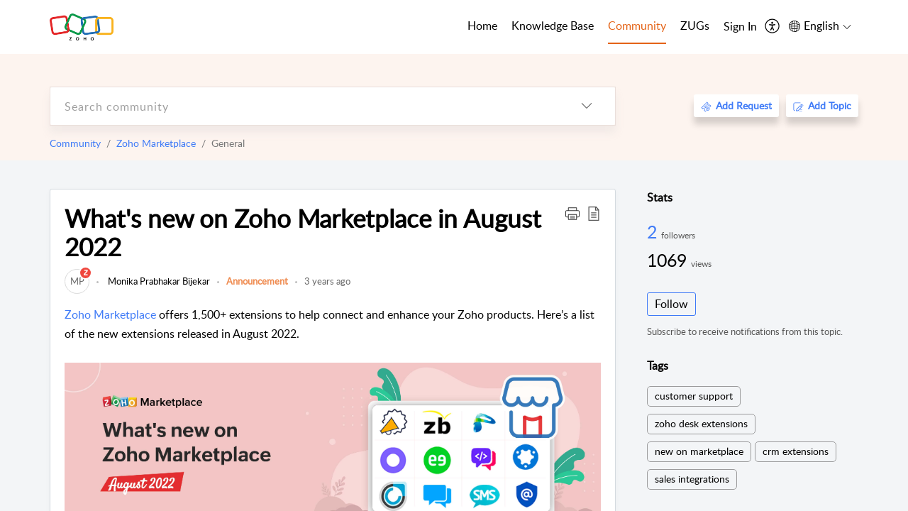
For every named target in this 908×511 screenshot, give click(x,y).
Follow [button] (671, 304)
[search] (304, 106)
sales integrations (692, 478)
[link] (77, 281)
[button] (572, 213)
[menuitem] (740, 27)
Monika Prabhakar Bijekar (158, 281)
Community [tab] (637, 25)
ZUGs (694, 25)
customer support (694, 395)
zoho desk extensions (701, 423)
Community (75, 143)
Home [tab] (482, 25)
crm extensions (796, 451)
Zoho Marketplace (156, 143)
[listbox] (586, 106)
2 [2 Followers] (654, 231)
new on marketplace (699, 451)
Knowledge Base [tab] (552, 25)
